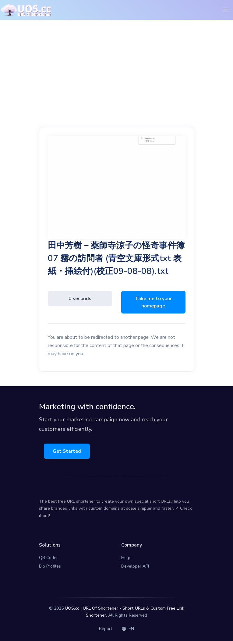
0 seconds (80, 298)
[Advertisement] (116, 77)
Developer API (135, 566)
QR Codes (48, 558)
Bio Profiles (50, 566)
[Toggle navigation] (225, 10)
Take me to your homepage (153, 302)
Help (125, 558)
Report (105, 629)
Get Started (67, 451)
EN (128, 629)
